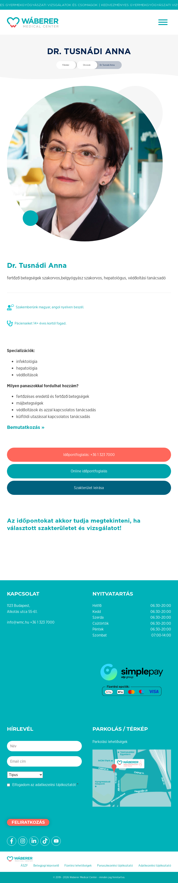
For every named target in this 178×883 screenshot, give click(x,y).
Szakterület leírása (89, 487)
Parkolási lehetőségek (109, 741)
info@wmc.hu (18, 622)
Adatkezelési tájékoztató (154, 865)
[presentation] (42, 802)
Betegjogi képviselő (46, 865)
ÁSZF (24, 865)
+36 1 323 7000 (42, 622)
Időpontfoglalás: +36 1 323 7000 (89, 454)
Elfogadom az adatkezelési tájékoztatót (44, 784)
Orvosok (86, 65)
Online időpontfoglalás (89, 471)
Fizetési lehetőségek (77, 865)
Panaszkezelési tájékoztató (115, 865)
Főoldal (65, 65)
